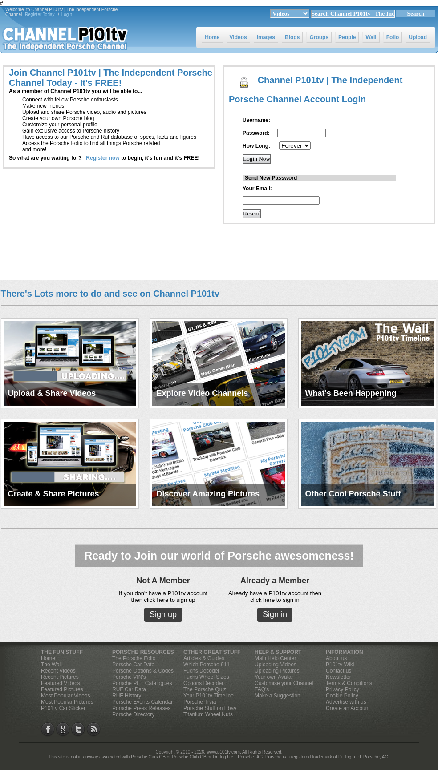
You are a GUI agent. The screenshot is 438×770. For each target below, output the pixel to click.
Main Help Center (275, 658)
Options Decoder (203, 683)
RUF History (126, 696)
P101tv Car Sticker (63, 708)
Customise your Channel (284, 683)
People (347, 37)
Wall (370, 37)
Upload (418, 37)
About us (336, 658)
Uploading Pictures (277, 671)
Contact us (338, 671)
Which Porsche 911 (206, 664)
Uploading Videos (275, 664)
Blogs (292, 37)
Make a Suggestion (277, 696)
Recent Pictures (60, 677)
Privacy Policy (342, 689)
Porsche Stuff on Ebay (209, 708)
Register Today (40, 14)
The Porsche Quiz (204, 689)
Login (66, 14)
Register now (102, 158)
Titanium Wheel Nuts (208, 714)
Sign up (163, 614)
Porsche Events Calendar (142, 702)
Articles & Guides (203, 658)
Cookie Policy (342, 696)
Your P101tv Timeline (208, 696)
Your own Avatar (274, 677)
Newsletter (338, 677)
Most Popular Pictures (67, 702)
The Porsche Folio (133, 658)
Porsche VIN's (129, 677)
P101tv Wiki (340, 664)
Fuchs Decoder (201, 671)
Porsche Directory (133, 714)
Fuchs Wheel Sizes (206, 677)
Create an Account (348, 708)
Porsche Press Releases (141, 708)
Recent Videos (58, 671)
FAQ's (262, 689)
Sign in (275, 614)
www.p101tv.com (223, 752)
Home (212, 37)
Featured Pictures (62, 689)
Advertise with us (346, 702)
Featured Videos (60, 683)
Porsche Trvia (199, 702)
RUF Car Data (129, 689)
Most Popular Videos (65, 696)
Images (266, 37)
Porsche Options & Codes (143, 671)
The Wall (51, 664)
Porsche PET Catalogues (142, 683)
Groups (318, 37)
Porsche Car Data (133, 664)
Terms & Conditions (349, 683)
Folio (392, 37)
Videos (238, 37)
